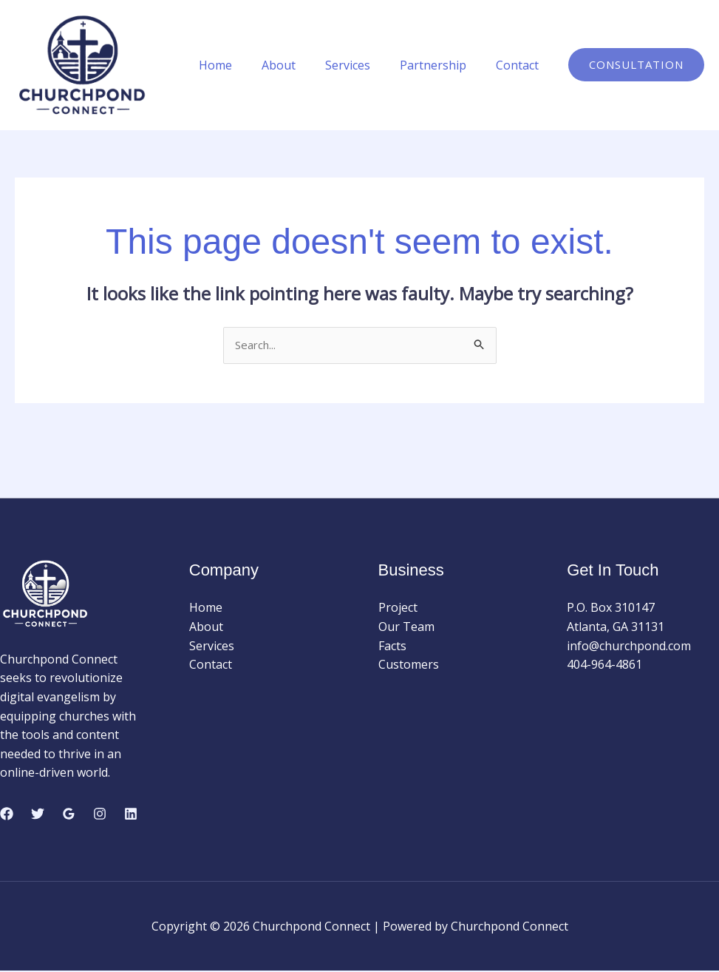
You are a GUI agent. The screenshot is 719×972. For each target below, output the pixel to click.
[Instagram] (99, 814)
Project (398, 609)
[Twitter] (37, 814)
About (299, 65)
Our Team (406, 628)
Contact (520, 65)
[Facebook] (6, 814)
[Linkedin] (130, 814)
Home (242, 65)
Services (362, 65)
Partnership (442, 65)
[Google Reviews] (68, 814)
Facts (392, 646)
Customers (408, 666)
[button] (636, 64)
